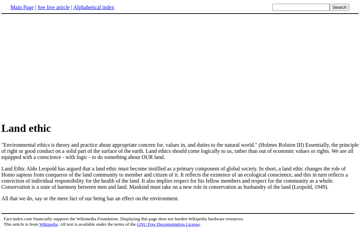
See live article (54, 7)
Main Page (22, 7)
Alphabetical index (93, 7)
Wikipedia (48, 224)
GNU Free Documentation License (168, 224)
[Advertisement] (58, 67)
